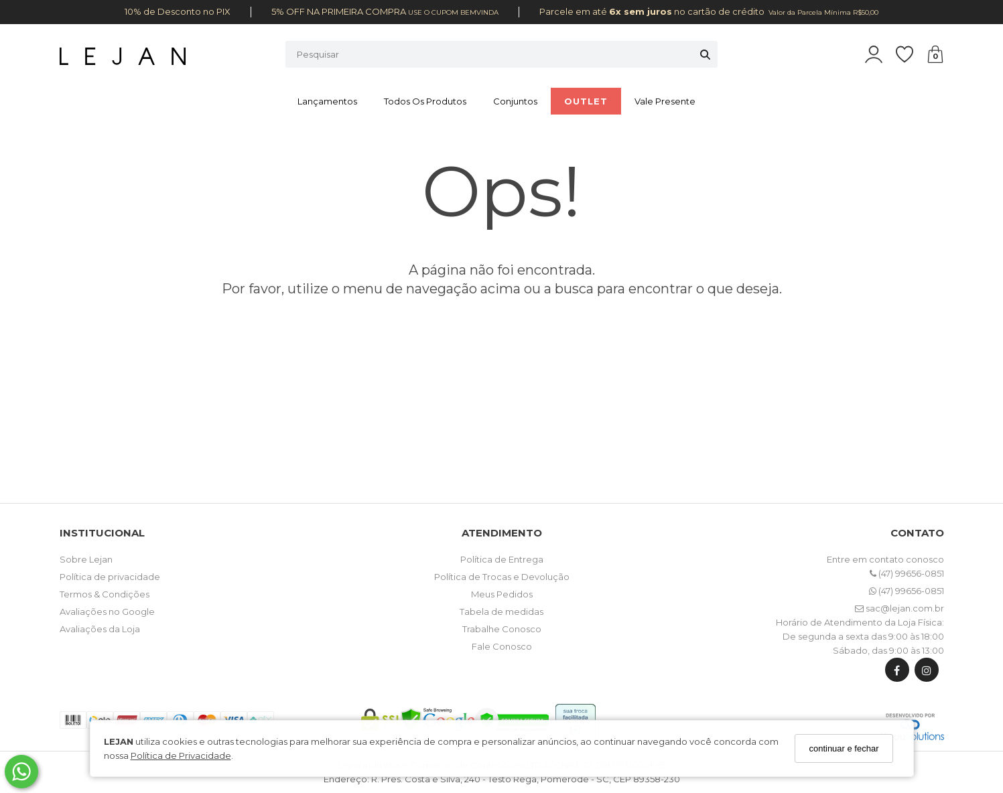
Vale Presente (664, 101)
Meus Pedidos (502, 594)
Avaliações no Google (107, 611)
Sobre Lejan (86, 559)
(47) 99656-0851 (907, 573)
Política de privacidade (110, 576)
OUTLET (586, 101)
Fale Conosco (502, 646)
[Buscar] (705, 54)
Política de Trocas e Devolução (502, 576)
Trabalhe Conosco (501, 629)
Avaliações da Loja (100, 629)
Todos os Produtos (425, 101)
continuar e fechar (843, 748)
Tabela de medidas (501, 611)
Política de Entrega (501, 559)
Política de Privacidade (181, 755)
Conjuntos (515, 101)
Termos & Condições (104, 594)
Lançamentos (327, 101)
